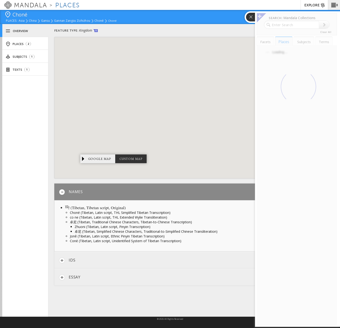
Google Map (99, 159)
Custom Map (130, 159)
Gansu (45, 21)
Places (18, 44)
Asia (22, 21)
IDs (67, 260)
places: (11, 21)
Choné (99, 21)
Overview (17, 31)
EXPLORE (314, 5)
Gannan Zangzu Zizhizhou (72, 21)
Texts (18, 69)
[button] (334, 5)
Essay (70, 277)
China (33, 21)
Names (71, 192)
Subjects (20, 56)
